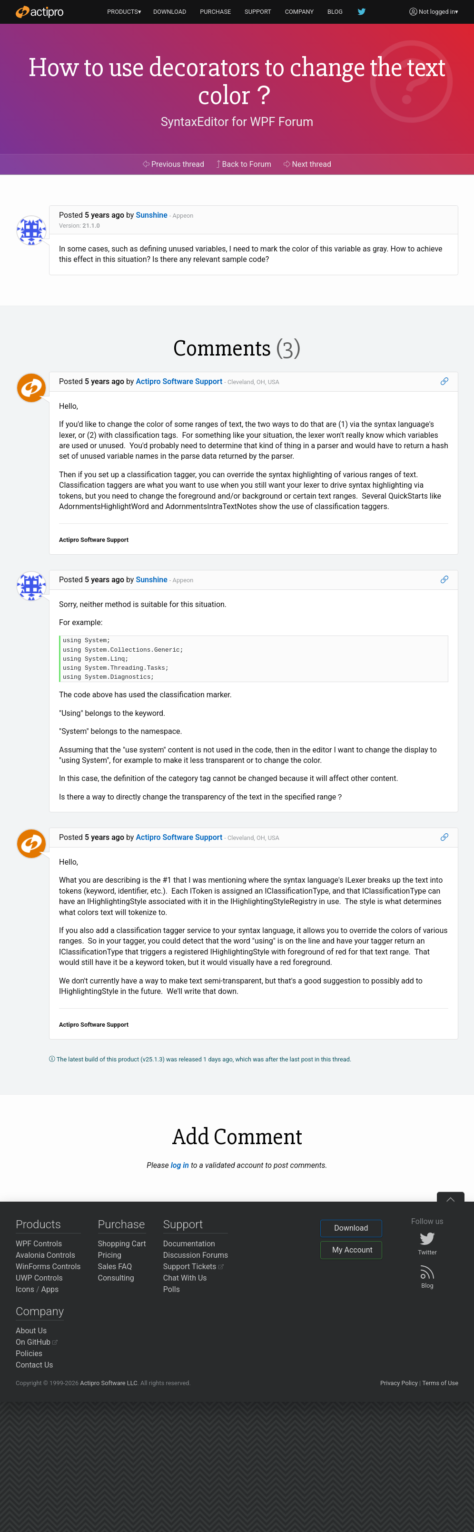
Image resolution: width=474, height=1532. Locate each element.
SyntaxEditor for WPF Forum (237, 122)
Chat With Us (185, 1277)
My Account (352, 1249)
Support (183, 1224)
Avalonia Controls (45, 1255)
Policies (29, 1353)
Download (351, 1228)
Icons (25, 1289)
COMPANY (299, 11)
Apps (50, 1289)
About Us (31, 1330)
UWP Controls (39, 1277)
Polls (171, 1289)
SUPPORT (258, 11)
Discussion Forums (195, 1255)
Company (40, 1311)
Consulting (116, 1277)
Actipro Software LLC (108, 1383)
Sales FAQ (115, 1266)
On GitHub (37, 1342)
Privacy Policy (399, 1383)
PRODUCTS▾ (124, 11)
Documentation (189, 1243)
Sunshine (152, 215)
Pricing (110, 1255)
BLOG (335, 11)
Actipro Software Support (179, 381)
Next (308, 164)
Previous (173, 164)
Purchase (121, 1224)
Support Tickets (193, 1266)
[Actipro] (39, 11)
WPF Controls (39, 1243)
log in (180, 1165)
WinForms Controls (48, 1266)
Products (38, 1224)
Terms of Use (440, 1383)
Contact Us (34, 1364)
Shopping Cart (122, 1243)
